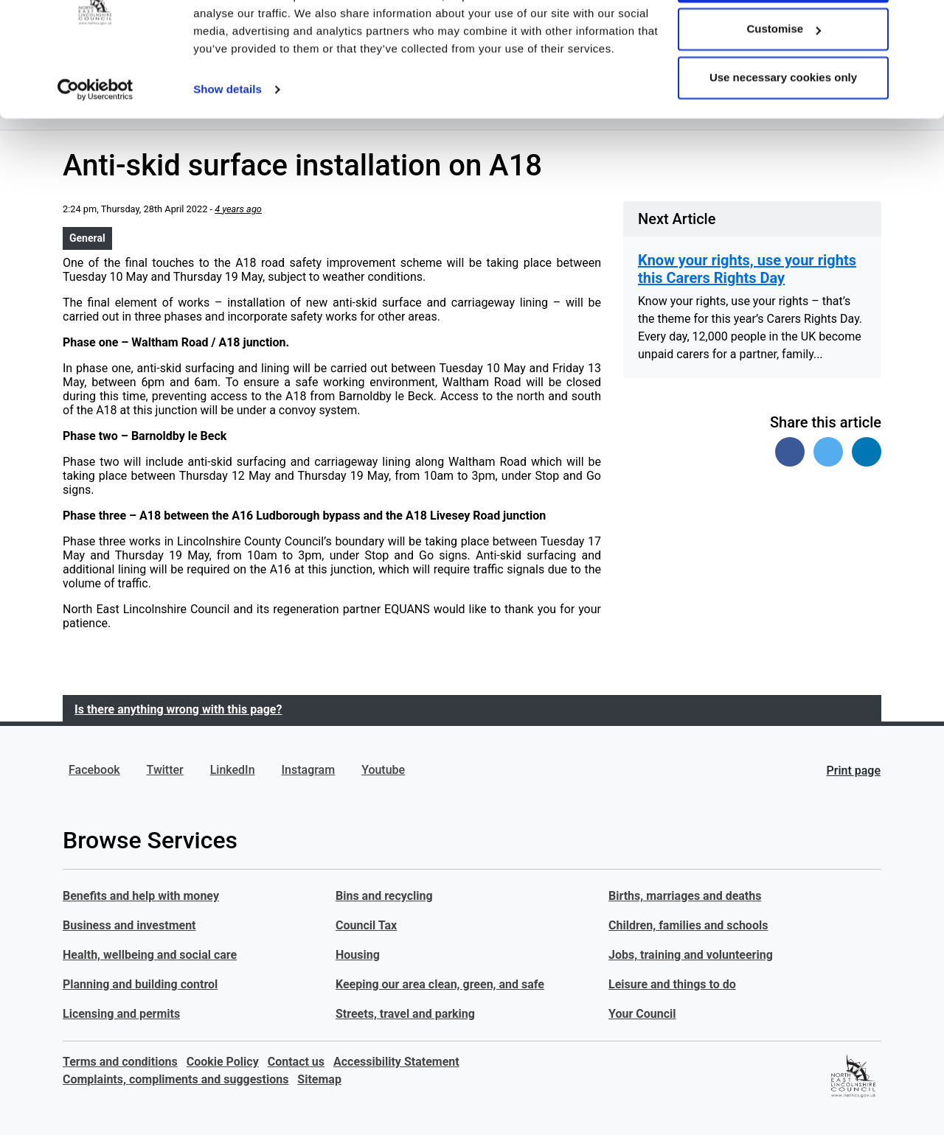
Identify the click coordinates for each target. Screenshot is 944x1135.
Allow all (783, 38)
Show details (227, 147)
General (87, 238)
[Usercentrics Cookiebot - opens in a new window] (95, 147)
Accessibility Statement (396, 1062)
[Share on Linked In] (866, 452)
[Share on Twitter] (828, 452)
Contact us (296, 1062)
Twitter (165, 770)
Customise (783, 87)
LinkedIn (232, 770)
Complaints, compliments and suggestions (175, 1079)
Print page (854, 771)
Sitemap (319, 1079)
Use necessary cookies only (783, 135)
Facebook (94, 770)
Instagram (309, 770)
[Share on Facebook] (790, 452)
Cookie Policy (223, 1062)
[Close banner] (921, 23)
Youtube (383, 770)
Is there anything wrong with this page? (178, 709)
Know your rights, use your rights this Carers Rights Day (747, 269)
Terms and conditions (120, 1062)
